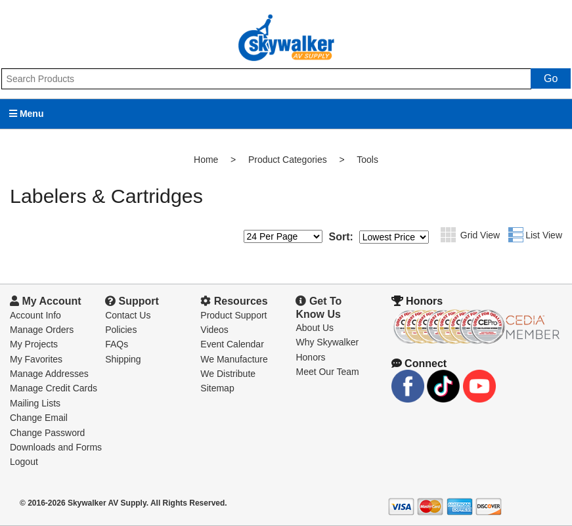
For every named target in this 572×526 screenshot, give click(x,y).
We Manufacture (233, 359)
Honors (310, 357)
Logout (24, 461)
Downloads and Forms (56, 447)
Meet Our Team (327, 371)
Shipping (123, 359)
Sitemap (217, 388)
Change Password (47, 432)
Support (132, 301)
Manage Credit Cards (53, 388)
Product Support (233, 315)
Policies (121, 329)
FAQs (116, 344)
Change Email (39, 417)
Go (551, 78)
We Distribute (227, 373)
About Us (315, 327)
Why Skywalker (327, 342)
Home (206, 159)
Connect (419, 363)
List (515, 234)
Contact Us (127, 315)
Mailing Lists (35, 403)
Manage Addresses (49, 373)
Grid (448, 234)
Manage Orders (42, 329)
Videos (214, 329)
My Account (45, 301)
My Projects (34, 344)
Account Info (35, 315)
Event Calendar (232, 344)
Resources (233, 301)
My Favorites (36, 359)
